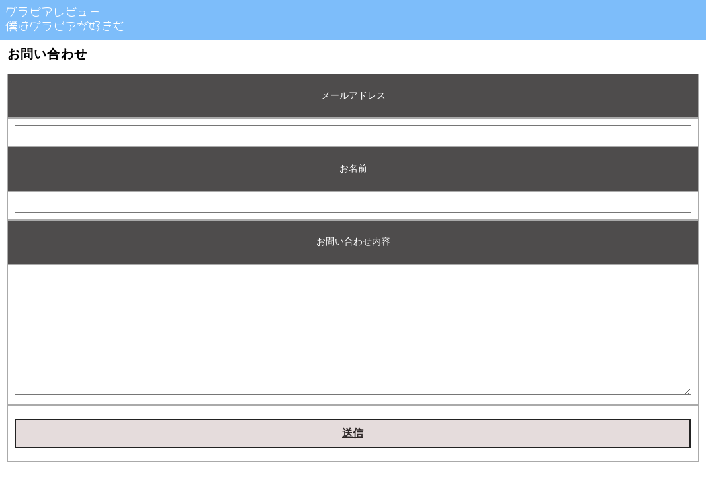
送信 (352, 457)
